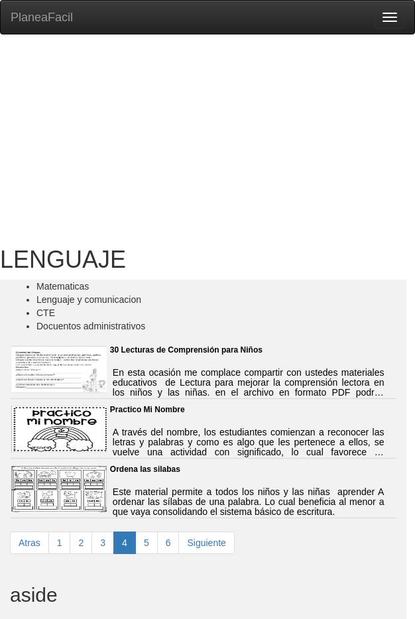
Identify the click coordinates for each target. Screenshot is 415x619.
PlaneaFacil (42, 17)
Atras (29, 542)
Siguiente (206, 542)
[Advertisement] (207, 140)
